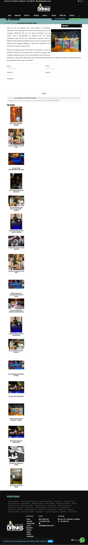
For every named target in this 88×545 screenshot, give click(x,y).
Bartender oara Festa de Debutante (63, 503)
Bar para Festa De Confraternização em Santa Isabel (16, 169)
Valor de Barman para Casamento (51, 512)
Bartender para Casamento (37, 503)
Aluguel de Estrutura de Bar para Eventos (29, 501)
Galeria (54, 15)
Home (9, 15)
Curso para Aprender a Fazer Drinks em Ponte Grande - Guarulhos (16, 209)
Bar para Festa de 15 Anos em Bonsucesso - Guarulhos (16, 419)
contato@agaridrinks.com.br (44, 1)
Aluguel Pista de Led (58, 501)
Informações (30, 536)
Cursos (45, 15)
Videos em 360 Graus (72, 512)
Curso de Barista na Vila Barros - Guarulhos (16, 351)
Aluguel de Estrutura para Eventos (46, 501)
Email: (47, 66)
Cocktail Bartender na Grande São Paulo (16, 146)
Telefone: (10, 72)
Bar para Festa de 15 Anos (69, 501)
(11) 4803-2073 (31, 1)
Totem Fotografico (39, 512)
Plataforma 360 (20, 507)
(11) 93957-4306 (44, 521)
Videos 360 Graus (63, 512)
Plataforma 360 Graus (29, 507)
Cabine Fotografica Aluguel (40, 505)
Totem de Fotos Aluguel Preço (14, 512)
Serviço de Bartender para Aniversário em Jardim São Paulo (16, 311)
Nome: (9, 66)
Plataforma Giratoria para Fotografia (15, 509)
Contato (72, 15)
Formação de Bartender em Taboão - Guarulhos (16, 248)
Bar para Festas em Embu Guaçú (16, 396)
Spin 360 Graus (42, 509)
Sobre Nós (18, 15)
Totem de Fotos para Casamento (27, 512)
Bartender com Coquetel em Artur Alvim (16, 272)
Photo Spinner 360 (11, 507)
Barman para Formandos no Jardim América (16, 441)
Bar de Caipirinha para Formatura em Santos (16, 375)
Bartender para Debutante (49, 503)
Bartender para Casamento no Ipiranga (16, 464)
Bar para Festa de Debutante (13, 503)
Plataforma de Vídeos (64, 507)
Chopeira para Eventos (51, 505)
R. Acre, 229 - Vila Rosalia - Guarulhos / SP (16, 1)
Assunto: (48, 72)
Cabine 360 (74, 503)
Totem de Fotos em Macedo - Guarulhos (16, 124)
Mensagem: (10, 78)
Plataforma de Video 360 (54, 507)
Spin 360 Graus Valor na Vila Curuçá (16, 486)
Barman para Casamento (26, 503)
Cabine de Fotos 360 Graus (13, 505)
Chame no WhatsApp (75, 18)
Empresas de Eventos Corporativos (65, 505)
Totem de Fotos (71, 509)
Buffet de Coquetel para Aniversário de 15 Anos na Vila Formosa (16, 295)
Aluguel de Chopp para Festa (13, 501)
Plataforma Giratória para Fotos (30, 509)
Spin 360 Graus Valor (62, 509)
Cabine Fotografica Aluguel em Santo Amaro (16, 191)
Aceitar (50, 541)
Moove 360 (63, 15)
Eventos (27, 15)
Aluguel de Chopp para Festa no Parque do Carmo (16, 334)
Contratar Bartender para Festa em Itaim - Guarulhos (16, 231)
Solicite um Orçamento (60, 18)
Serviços (36, 15)
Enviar (44, 93)
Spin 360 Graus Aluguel (51, 509)
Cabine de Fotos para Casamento (26, 505)
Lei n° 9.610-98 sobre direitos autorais (52, 100)
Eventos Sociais (31, 523)
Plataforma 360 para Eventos (41, 507)
